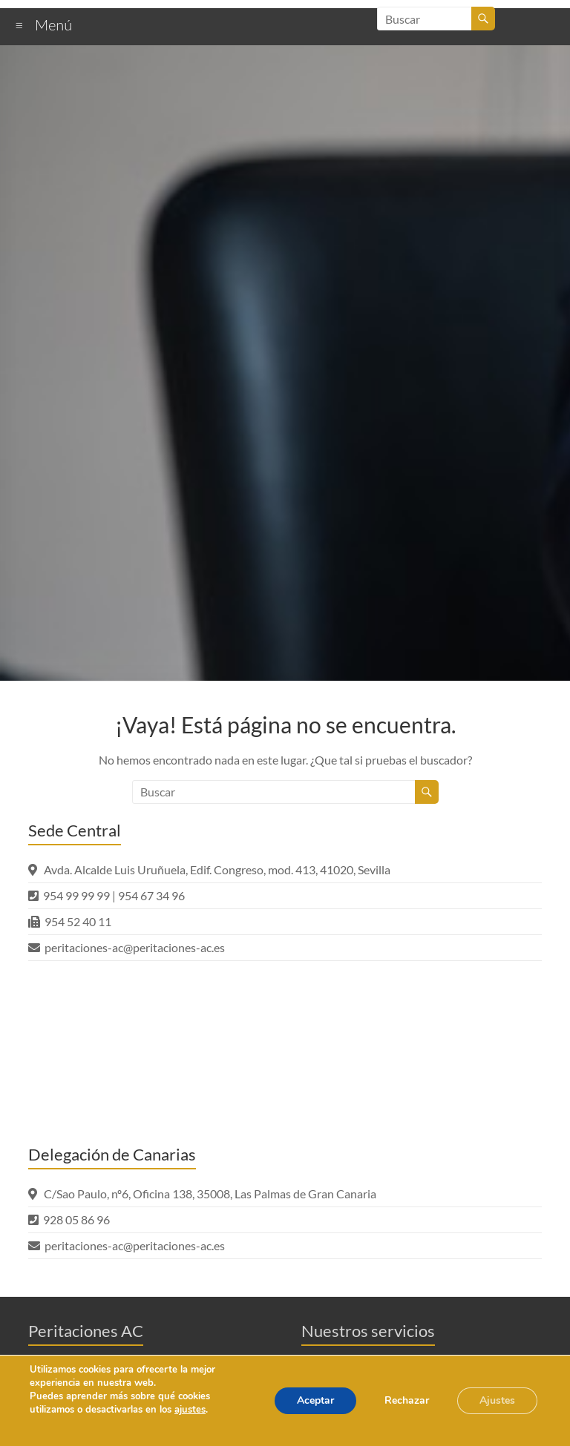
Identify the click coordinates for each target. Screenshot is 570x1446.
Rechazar (406, 1400)
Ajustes (497, 1400)
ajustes (190, 1409)
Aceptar (315, 1400)
